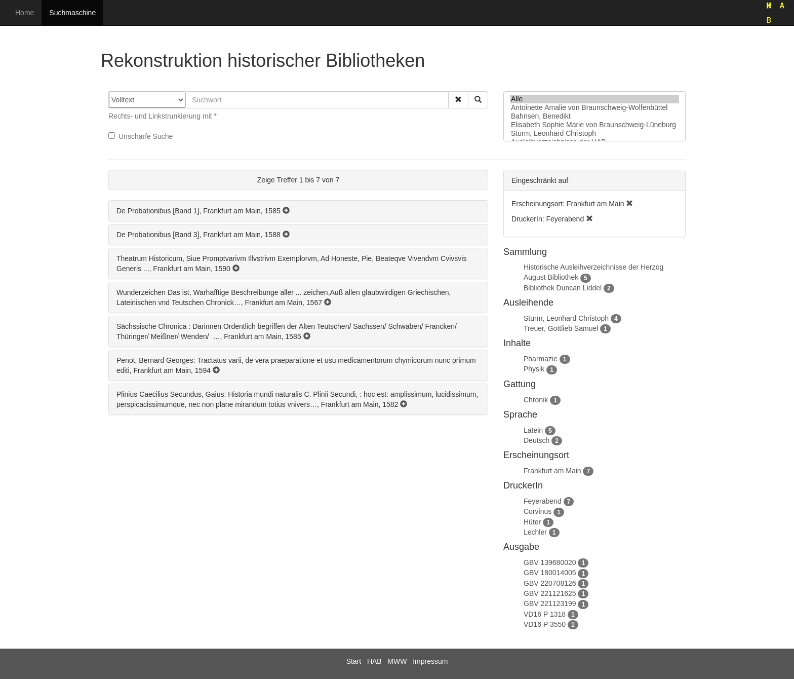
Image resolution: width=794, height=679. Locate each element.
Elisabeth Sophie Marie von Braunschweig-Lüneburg (594, 125)
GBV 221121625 (550, 593)
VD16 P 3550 (545, 624)
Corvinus (537, 511)
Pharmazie (541, 359)
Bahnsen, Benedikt (594, 116)
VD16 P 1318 (545, 614)
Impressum (430, 661)
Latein (533, 430)
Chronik (536, 400)
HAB (374, 661)
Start (354, 661)
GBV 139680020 (550, 562)
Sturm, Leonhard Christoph (594, 133)
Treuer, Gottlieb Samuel (561, 328)
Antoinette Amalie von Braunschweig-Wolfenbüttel (594, 107)
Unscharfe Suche (140, 136)
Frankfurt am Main (552, 471)
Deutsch (536, 440)
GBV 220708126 (550, 583)
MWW (397, 661)
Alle (594, 99)
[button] (458, 99)
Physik (534, 369)
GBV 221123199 (550, 603)
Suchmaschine (72, 13)
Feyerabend (543, 501)
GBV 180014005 (550, 573)
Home (24, 13)
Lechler (535, 532)
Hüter (532, 522)
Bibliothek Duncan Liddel (563, 288)
